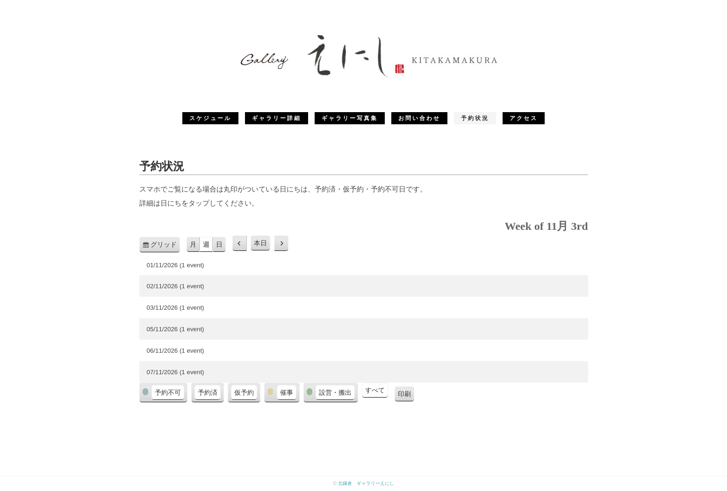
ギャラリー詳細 (276, 118)
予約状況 (475, 118)
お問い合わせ (419, 118)
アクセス (524, 118)
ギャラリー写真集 (350, 118)
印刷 (406, 395)
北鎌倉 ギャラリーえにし (366, 483)
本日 (260, 243)
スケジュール (210, 118)
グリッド (165, 246)
